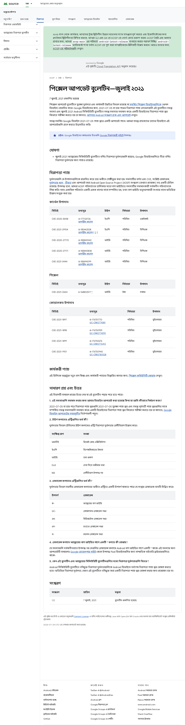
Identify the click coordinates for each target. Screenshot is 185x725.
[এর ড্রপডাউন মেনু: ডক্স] (33, 3)
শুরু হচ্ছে (24, 19)
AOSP (51, 78)
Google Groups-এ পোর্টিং (102, 718)
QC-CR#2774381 (98, 322)
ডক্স (59, 78)
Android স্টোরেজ (50, 690)
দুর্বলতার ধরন (56, 182)
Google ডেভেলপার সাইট (83, 551)
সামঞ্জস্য (72, 19)
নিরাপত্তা (68, 78)
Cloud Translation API (108, 66)
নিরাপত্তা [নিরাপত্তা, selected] (40, 19)
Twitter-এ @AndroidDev (102, 695)
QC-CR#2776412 (98, 344)
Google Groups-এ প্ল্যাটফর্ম (103, 709)
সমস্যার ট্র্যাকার (144, 718)
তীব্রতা (68, 182)
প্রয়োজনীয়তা (48, 695)
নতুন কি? (8, 19)
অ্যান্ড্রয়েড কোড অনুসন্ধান (51, 3)
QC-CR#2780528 (98, 354)
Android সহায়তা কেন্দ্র (147, 690)
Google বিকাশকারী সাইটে (112, 135)
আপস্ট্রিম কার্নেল (85, 222)
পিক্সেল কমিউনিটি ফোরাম (142, 375)
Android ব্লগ (96, 699)
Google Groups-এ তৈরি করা (103, 714)
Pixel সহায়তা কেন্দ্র (145, 695)
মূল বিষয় (56, 19)
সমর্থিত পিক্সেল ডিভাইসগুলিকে (145, 104)
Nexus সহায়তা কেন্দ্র (146, 699)
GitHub (46, 718)
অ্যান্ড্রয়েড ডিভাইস (92, 19)
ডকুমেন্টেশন (10, 12)
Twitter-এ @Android (100, 690)
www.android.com (146, 704)
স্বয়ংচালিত (113, 19)
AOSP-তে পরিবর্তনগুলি (65, 48)
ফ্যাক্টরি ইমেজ (49, 709)
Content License (81, 616)
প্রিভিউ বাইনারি (49, 704)
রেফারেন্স (130, 19)
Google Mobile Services (149, 709)
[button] (17, 24)
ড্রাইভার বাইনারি (50, 714)
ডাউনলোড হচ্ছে (49, 699)
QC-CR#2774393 (98, 333)
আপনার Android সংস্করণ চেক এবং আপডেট (109, 115)
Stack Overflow (145, 714)
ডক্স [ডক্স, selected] (27, 3)
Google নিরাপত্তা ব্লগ (99, 704)
